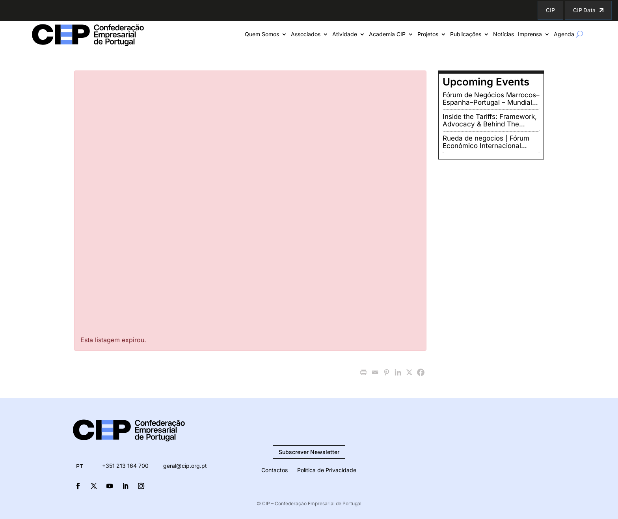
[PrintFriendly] (364, 372)
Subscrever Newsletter (309, 452)
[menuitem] (79, 466)
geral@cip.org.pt (185, 465)
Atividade (344, 34)
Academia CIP (387, 34)
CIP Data (584, 10)
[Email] (375, 372)
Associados (305, 34)
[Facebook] (421, 372)
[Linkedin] (398, 372)
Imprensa (530, 34)
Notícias (503, 34)
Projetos (427, 34)
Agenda (564, 34)
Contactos (274, 470)
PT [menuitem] (79, 466)
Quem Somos (262, 34)
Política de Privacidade (326, 470)
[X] (409, 372)
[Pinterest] (386, 372)
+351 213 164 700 (125, 465)
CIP (550, 10)
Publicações (465, 34)
